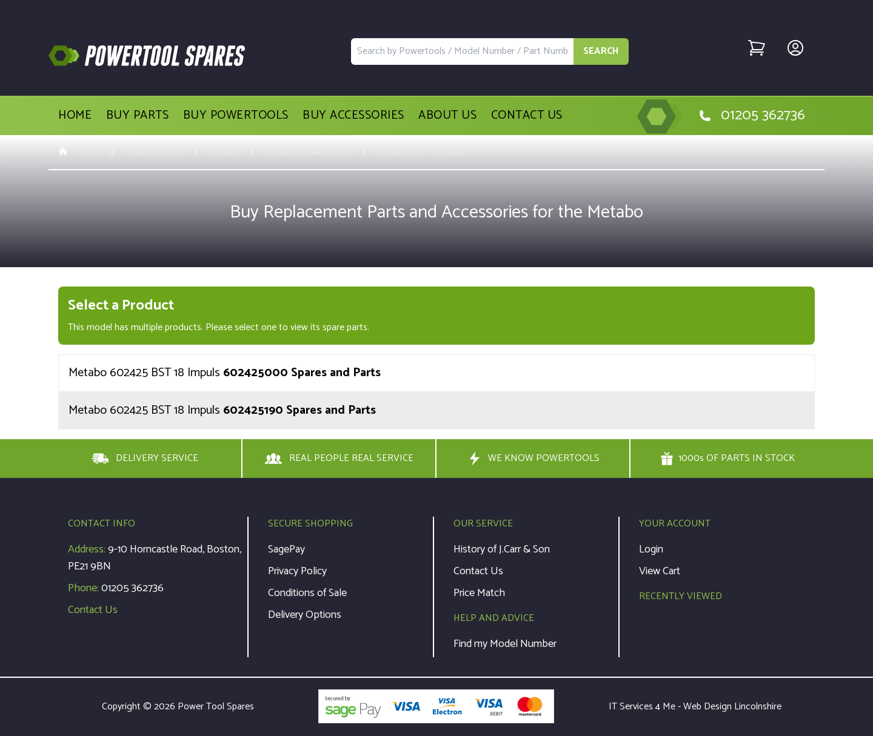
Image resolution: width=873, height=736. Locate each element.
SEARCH (601, 51)
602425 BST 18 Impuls (420, 152)
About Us (447, 115)
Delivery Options (304, 615)
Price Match (479, 593)
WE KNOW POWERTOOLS (533, 458)
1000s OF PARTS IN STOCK (727, 458)
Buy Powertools (236, 115)
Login (651, 549)
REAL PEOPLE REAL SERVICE (339, 458)
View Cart (659, 571)
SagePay (286, 549)
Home (75, 115)
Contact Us (527, 115)
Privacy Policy (297, 571)
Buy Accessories (353, 115)
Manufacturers (153, 152)
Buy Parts (137, 115)
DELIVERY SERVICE (145, 458)
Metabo (223, 152)
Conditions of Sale (307, 593)
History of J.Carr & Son (501, 549)
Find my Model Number (505, 644)
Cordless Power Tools (307, 152)
